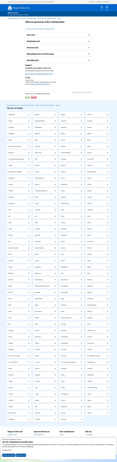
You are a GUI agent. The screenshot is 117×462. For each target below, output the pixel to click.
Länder (59, 18)
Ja (27, 97)
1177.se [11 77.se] (61, 434)
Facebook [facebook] (89, 434)
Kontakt (91, 2)
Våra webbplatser (49, 2)
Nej (33, 97)
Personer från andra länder (28, 18)
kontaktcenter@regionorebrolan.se (40, 84)
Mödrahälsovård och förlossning (40, 54)
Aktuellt (106, 2)
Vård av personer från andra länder (46, 18)
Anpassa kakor (7, 450)
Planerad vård (32, 48)
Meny (106, 8)
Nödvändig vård (33, 41)
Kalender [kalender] (99, 2)
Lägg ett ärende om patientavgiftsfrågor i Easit (39, 74)
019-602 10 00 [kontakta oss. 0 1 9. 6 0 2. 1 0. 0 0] (12, 434)
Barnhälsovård (33, 60)
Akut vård (31, 35)
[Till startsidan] (18, 8)
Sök (101, 8)
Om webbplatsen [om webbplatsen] (38, 434)
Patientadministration (14, 18)
